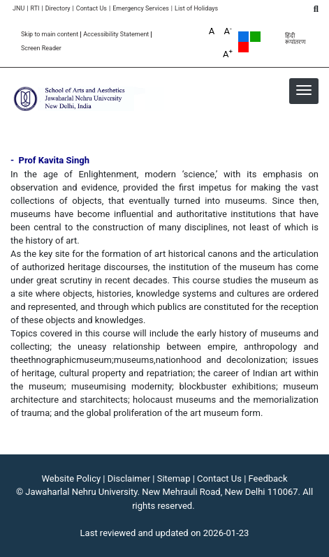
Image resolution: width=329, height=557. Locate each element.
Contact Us (91, 9)
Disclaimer (129, 478)
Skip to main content (49, 34)
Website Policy (71, 478)
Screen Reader (41, 48)
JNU (18, 9)
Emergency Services (140, 9)
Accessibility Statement (116, 34)
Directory (58, 9)
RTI (34, 9)
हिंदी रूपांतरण (295, 39)
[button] (304, 90)
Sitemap (174, 478)
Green (255, 36)
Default (243, 36)
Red (243, 47)
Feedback (268, 478)
